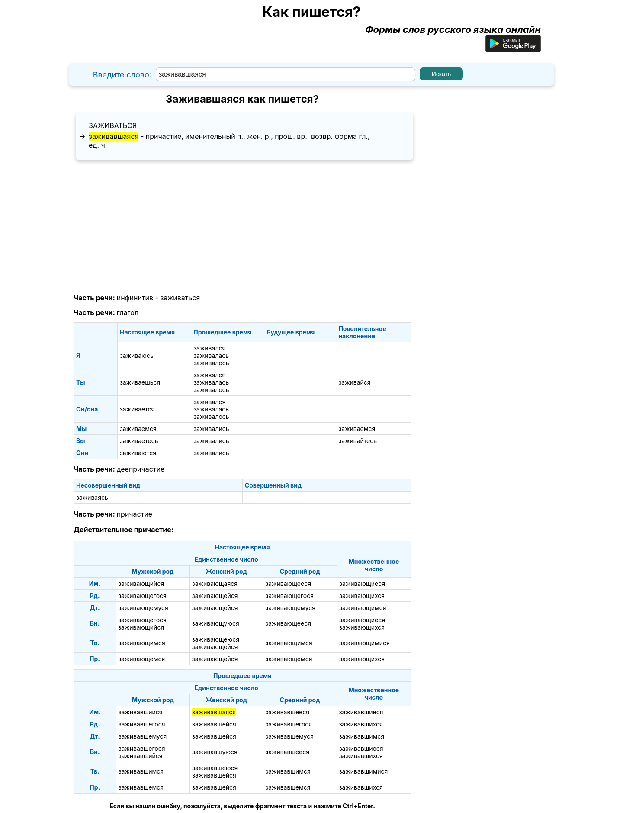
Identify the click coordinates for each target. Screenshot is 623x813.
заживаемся (138, 428)
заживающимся (362, 607)
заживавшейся (214, 724)
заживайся (354, 382)
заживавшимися (363, 771)
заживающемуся (143, 607)
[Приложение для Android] (513, 49)
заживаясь (92, 497)
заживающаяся (215, 583)
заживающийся (141, 583)
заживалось (211, 362)
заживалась (211, 355)
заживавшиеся (361, 712)
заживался (209, 348)
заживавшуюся (215, 751)
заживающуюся (215, 623)
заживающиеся (362, 583)
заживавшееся (287, 712)
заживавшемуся (143, 736)
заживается (137, 409)
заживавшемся (141, 787)
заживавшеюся (215, 767)
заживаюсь (137, 355)
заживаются (138, 452)
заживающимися (364, 642)
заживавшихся (361, 724)
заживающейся (215, 595)
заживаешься (140, 382)
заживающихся (362, 595)
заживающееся (288, 583)
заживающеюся (215, 639)
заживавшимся (361, 736)
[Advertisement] (242, 227)
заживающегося (142, 595)
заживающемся (141, 658)
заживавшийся (141, 712)
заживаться (113, 125)
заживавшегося (142, 724)
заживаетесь (139, 440)
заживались (211, 428)
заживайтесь (357, 440)
